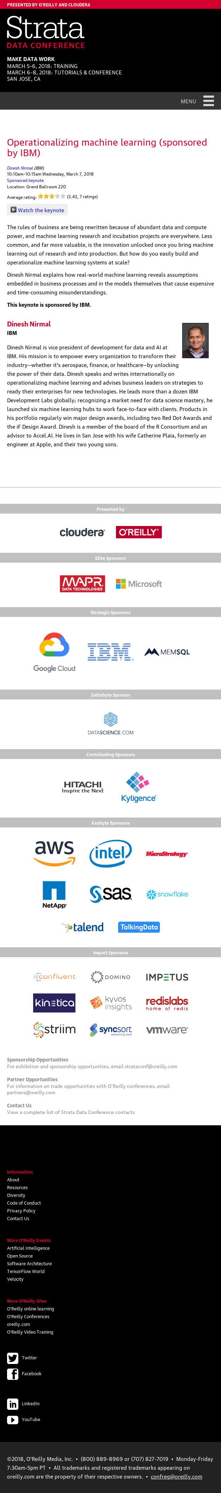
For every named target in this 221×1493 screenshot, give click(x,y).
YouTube (23, 1419)
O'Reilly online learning (30, 1308)
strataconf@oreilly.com (151, 1065)
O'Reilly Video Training (30, 1331)
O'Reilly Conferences (28, 1316)
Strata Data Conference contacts (98, 1111)
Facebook (24, 1373)
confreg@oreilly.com (176, 1476)
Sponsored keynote (25, 180)
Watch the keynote (41, 210)
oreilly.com (18, 1324)
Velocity (15, 1278)
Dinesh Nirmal (20, 167)
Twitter (22, 1357)
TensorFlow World (26, 1271)
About (13, 1179)
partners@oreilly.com (31, 1091)
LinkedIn (23, 1403)
